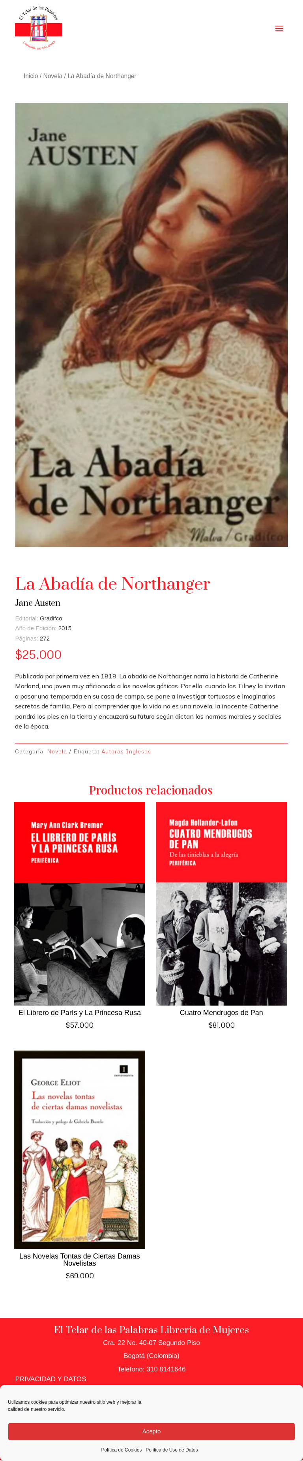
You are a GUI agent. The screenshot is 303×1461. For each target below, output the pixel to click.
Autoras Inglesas (126, 751)
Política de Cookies (121, 1450)
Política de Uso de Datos (172, 1450)
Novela (53, 76)
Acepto (151, 1431)
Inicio (31, 76)
